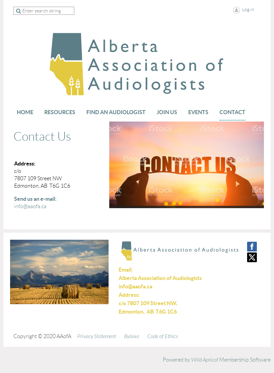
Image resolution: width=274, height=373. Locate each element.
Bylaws (131, 336)
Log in (248, 9)
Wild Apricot (204, 360)
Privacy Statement (96, 336)
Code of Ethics (162, 336)
